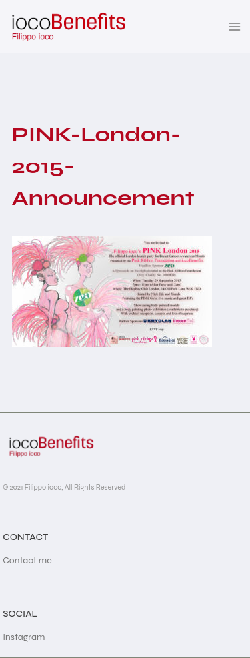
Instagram (24, 637)
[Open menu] (235, 26)
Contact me (27, 560)
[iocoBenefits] (68, 26)
